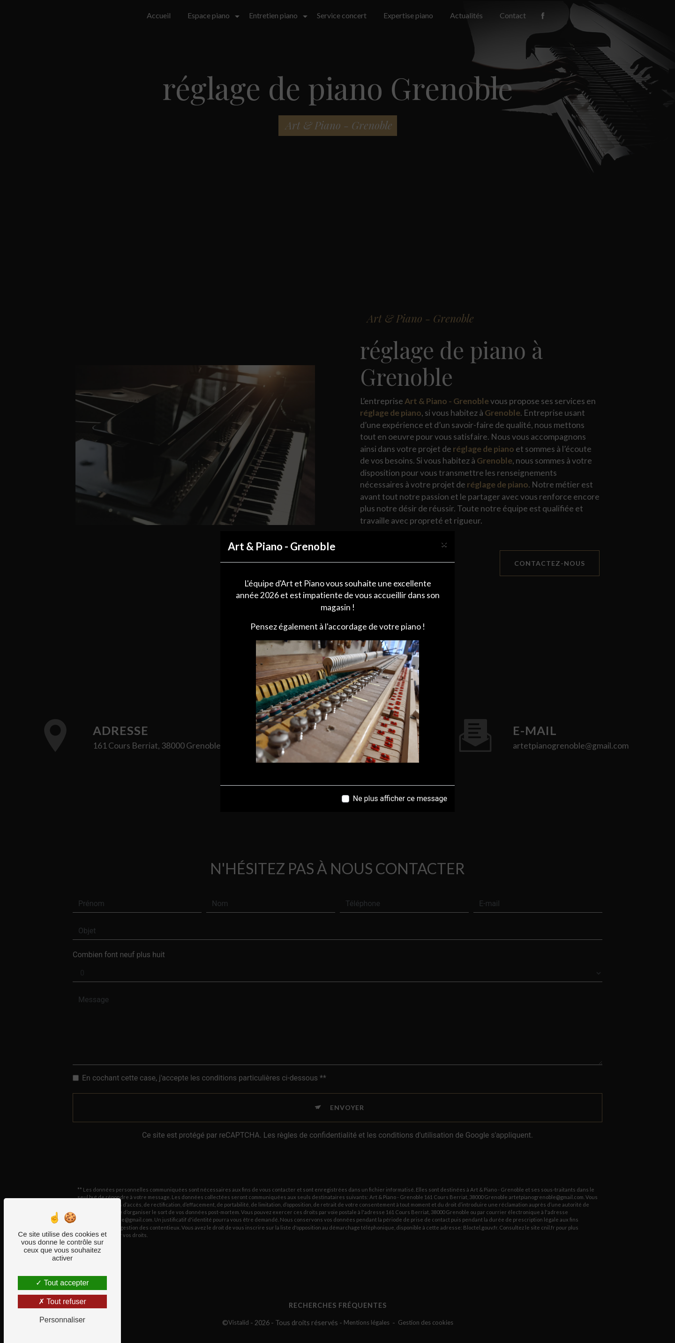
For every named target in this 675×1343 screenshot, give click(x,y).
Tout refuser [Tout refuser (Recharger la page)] (62, 1301)
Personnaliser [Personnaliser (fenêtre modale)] (62, 1320)
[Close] (444, 544)
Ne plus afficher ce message (400, 798)
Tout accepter (62, 1283)
